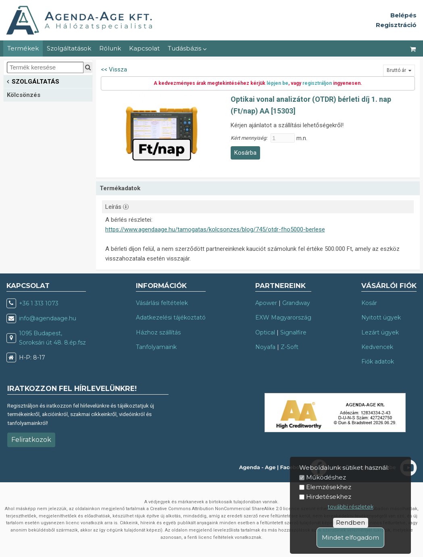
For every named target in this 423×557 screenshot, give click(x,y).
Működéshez (326, 477)
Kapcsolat (144, 48)
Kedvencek (377, 347)
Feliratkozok (31, 439)
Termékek (23, 48)
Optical (265, 332)
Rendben (350, 522)
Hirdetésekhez (328, 496)
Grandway (296, 303)
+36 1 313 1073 (38, 303)
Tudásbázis (187, 48)
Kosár (369, 303)
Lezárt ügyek (380, 332)
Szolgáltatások (69, 48)
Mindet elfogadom (350, 537)
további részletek (350, 507)
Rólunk (110, 48)
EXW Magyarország (283, 317)
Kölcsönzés (23, 95)
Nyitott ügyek (381, 317)
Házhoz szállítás (158, 332)
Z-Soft (289, 347)
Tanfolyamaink (156, 347)
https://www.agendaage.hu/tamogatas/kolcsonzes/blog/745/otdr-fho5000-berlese (215, 229)
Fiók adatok (377, 361)
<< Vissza (114, 69)
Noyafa (265, 347)
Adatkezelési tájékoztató (171, 317)
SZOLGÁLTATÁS (33, 81)
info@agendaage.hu (47, 318)
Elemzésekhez (328, 487)
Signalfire (293, 332)
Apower (266, 303)
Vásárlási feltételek (162, 303)
